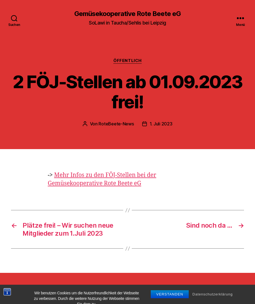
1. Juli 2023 (161, 124)
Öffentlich (127, 60)
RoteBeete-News (116, 124)
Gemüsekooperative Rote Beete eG (127, 13)
